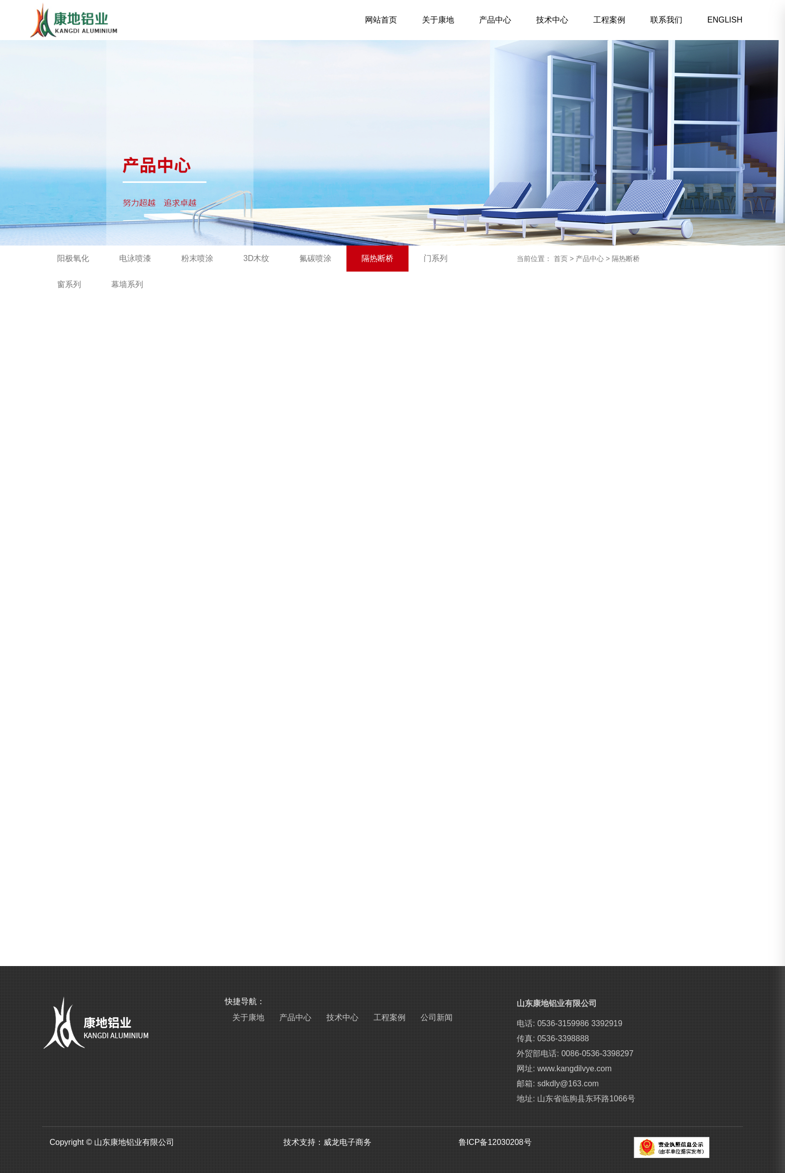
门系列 (436, 258)
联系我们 (666, 20)
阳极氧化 (73, 258)
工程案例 (609, 20)
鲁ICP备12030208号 (495, 1142)
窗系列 (69, 284)
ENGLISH (724, 20)
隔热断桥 (377, 258)
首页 (561, 259)
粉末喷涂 (197, 258)
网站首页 (381, 20)
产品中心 (495, 20)
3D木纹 (256, 258)
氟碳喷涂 (315, 258)
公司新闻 (437, 1017)
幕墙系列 (127, 284)
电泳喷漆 (135, 258)
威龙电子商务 (347, 1142)
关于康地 (438, 20)
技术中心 (552, 20)
